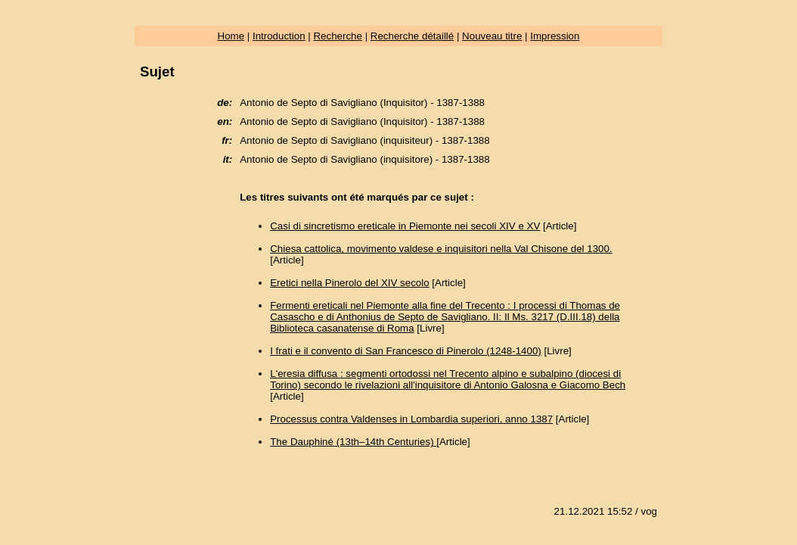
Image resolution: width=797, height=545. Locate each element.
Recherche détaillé (412, 36)
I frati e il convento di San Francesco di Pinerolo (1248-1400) (405, 351)
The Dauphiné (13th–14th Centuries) (353, 441)
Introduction (279, 36)
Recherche (337, 36)
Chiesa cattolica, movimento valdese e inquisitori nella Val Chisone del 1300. (441, 248)
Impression (554, 36)
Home (231, 36)
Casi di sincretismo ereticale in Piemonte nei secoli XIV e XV (405, 226)
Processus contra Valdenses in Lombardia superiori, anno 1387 (411, 419)
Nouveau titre (492, 36)
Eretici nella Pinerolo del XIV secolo (349, 282)
